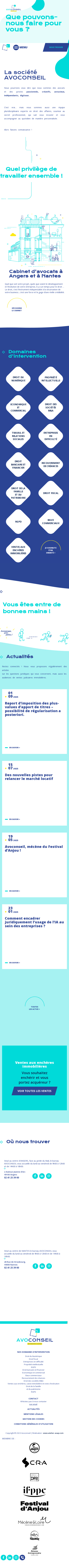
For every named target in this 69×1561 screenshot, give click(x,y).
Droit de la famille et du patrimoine (33, 1387)
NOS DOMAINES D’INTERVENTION (33, 1352)
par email (33, 1404)
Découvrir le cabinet (17, 309)
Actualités (33, 1409)
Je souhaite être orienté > (51, 550)
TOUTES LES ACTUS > (34, 1008)
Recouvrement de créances (33, 1378)
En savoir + (14, 747)
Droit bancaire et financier (33, 1370)
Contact (33, 1398)
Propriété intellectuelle (33, 1364)
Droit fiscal (33, 1359)
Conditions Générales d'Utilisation (33, 1424)
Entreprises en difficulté (33, 1361)
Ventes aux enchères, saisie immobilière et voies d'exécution (33, 1383)
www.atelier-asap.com (53, 1433)
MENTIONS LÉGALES (33, 1414)
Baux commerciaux (34, 1375)
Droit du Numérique (33, 1356)
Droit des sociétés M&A (33, 1381)
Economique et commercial (33, 1372)
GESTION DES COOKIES (33, 1419)
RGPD (33, 1367)
